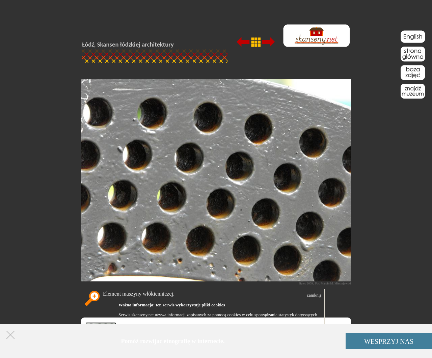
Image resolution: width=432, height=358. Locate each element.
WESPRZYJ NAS (388, 341)
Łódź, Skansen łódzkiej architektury (128, 44)
